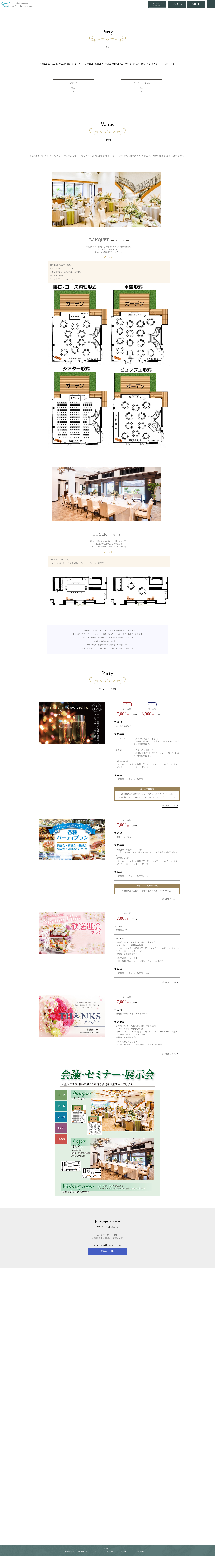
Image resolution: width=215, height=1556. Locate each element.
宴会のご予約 (107, 1251)
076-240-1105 (109, 1234)
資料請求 (195, 4)
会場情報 (73, 87)
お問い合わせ (176, 4)
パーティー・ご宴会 (141, 87)
